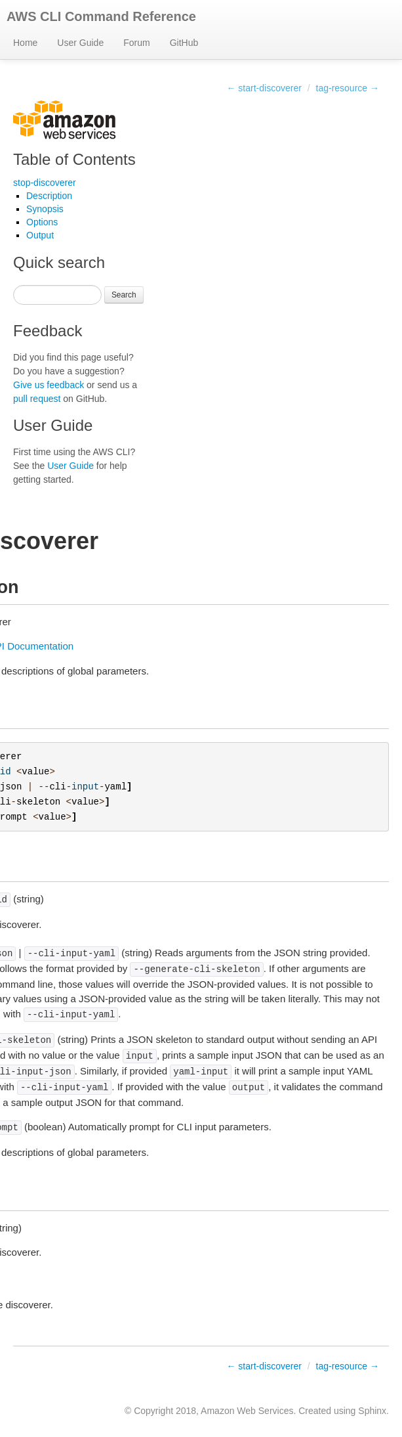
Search (123, 294)
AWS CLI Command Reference (101, 16)
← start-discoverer (263, 88)
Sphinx (372, 1410)
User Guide (80, 42)
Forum (136, 42)
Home (25, 42)
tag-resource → (347, 88)
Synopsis (45, 209)
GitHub (184, 42)
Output (40, 235)
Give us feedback (48, 385)
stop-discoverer (44, 182)
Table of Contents (74, 159)
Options (42, 222)
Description (49, 195)
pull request (36, 398)
